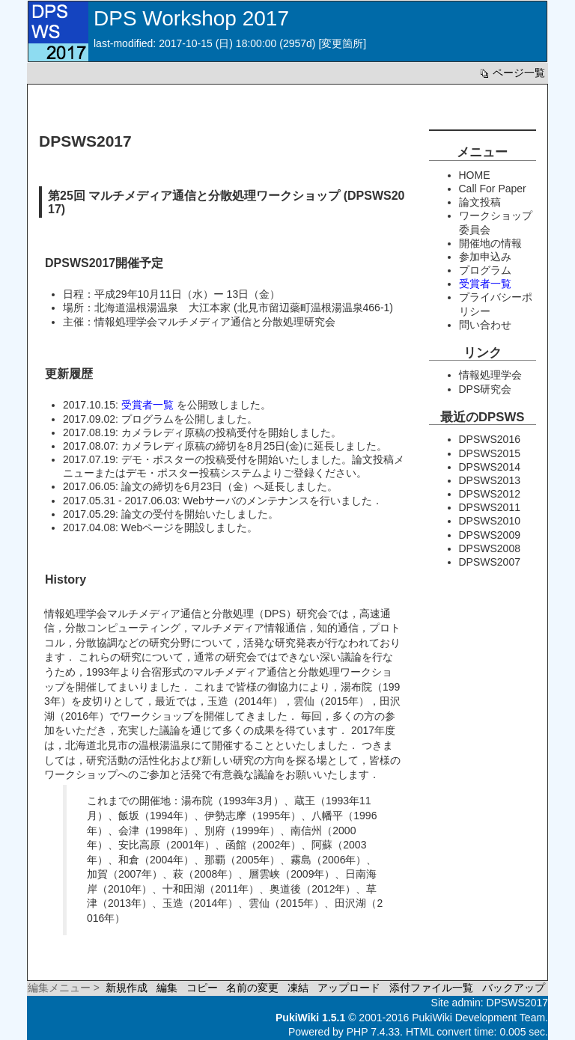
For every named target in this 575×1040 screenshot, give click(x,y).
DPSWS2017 (517, 1003)
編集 (166, 988)
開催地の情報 (490, 243)
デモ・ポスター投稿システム (194, 473)
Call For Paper (492, 189)
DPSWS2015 (489, 453)
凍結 (298, 988)
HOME (474, 175)
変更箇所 (342, 43)
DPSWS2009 (489, 535)
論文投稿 (480, 202)
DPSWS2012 (489, 494)
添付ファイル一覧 (431, 988)
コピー (202, 988)
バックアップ (513, 988)
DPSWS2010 (489, 521)
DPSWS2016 (489, 439)
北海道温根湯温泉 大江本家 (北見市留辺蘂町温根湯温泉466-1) (243, 307)
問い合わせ (485, 325)
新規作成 (126, 988)
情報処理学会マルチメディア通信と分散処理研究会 (214, 322)
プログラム (147, 419)
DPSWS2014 (489, 467)
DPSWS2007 (489, 562)
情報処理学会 (490, 375)
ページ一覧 (511, 73)
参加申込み (485, 257)
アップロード (348, 988)
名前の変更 (252, 988)
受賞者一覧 (147, 405)
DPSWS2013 (489, 480)
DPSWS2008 (489, 548)
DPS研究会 (485, 389)
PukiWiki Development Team (478, 1018)
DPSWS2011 (489, 507)
